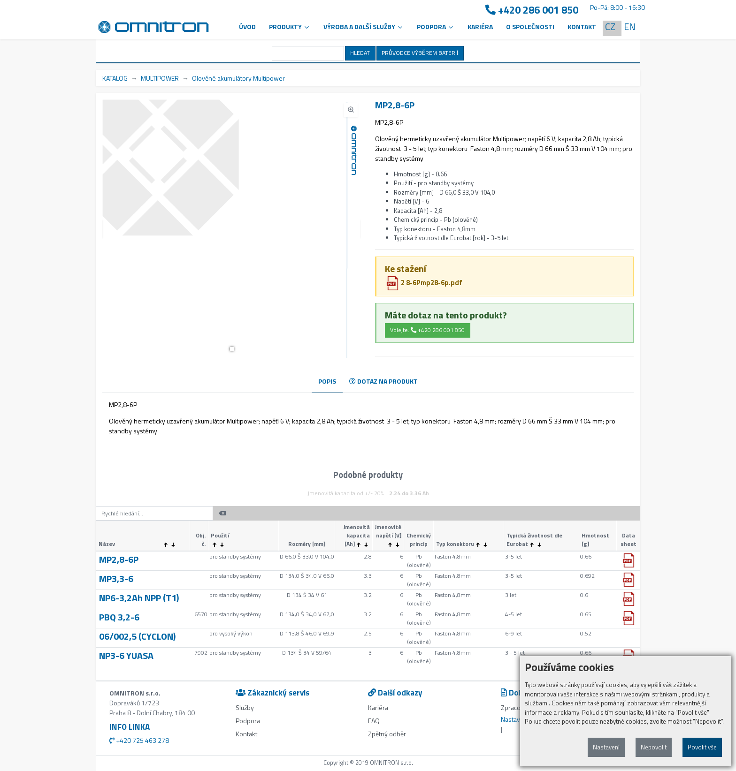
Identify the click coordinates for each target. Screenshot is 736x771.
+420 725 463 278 (139, 740)
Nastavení (606, 747)
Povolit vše (702, 747)
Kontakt (581, 26)
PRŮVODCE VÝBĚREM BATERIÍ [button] (420, 52)
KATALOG (115, 78)
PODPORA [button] (435, 26)
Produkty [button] (289, 26)
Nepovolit (654, 747)
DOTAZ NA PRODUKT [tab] (383, 381)
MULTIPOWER (160, 78)
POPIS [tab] (327, 381)
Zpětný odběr (387, 734)
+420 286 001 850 (531, 10)
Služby (245, 707)
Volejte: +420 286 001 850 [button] (427, 329)
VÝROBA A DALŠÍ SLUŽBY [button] (363, 26)
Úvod (247, 26)
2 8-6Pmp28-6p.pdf (423, 282)
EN (630, 26)
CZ (610, 26)
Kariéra (480, 26)
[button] (232, 349)
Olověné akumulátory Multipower (238, 78)
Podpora (248, 721)
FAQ (374, 721)
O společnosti (530, 26)
